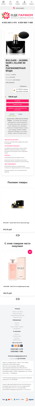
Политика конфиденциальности (17, 356)
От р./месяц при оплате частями (22, 90)
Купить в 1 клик (17, 104)
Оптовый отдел (17, 336)
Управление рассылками (17, 315)
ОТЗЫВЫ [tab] (20, 114)
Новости (17, 323)
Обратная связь (17, 317)
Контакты (16, 338)
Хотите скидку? (20, 8)
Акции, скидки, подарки (16, 326)
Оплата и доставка (17, 311)
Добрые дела (16, 340)
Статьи (17, 325)
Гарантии (16, 334)
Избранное (23, 86)
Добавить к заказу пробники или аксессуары (17, 109)
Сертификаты (17, 328)
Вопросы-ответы (17, 313)
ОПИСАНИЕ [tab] (12, 114)
